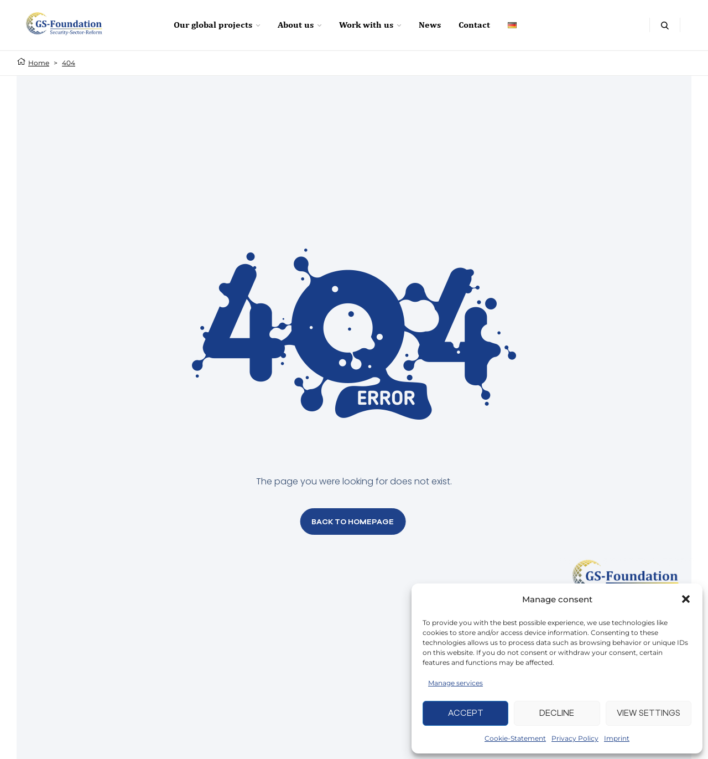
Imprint (616, 738)
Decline (556, 712)
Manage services (455, 683)
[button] (685, 599)
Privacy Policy (574, 738)
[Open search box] (665, 25)
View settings (648, 712)
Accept (465, 712)
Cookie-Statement (515, 738)
